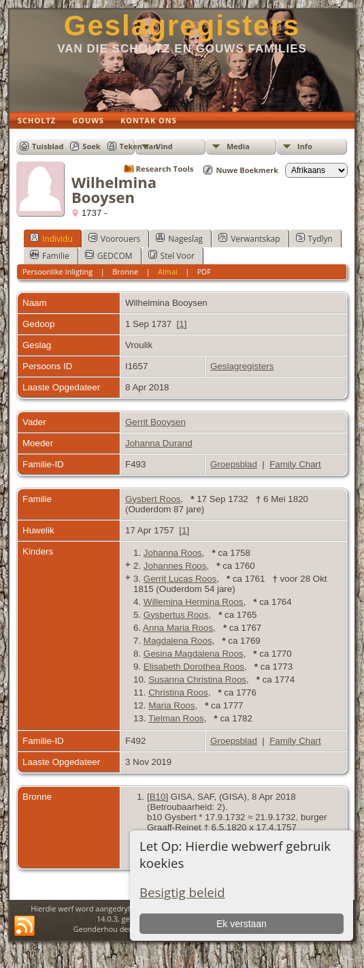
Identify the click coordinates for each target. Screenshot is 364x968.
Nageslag (179, 238)
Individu (51, 238)
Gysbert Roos (152, 499)
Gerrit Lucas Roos (180, 579)
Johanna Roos (173, 553)
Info (304, 146)
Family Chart (295, 464)
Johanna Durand (159, 443)
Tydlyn (314, 238)
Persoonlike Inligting (57, 271)
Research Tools (165, 168)
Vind (164, 146)
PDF (204, 271)
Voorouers (114, 238)
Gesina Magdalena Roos (194, 654)
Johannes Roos (175, 566)
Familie (49, 255)
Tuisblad (47, 146)
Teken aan (139, 146)
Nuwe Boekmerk (247, 170)
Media (238, 146)
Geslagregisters (182, 26)
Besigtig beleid (182, 892)
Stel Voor (171, 255)
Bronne (125, 271)
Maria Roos (171, 705)
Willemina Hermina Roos (194, 602)
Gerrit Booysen (155, 422)
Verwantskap (249, 238)
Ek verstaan (241, 923)
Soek (91, 146)
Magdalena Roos (178, 641)
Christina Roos (178, 692)
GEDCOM (109, 255)
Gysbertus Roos (176, 615)
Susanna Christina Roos (197, 679)
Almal (168, 271)
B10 (158, 797)
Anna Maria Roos (178, 628)
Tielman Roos (176, 718)
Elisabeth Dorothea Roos (194, 666)
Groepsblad (233, 464)
